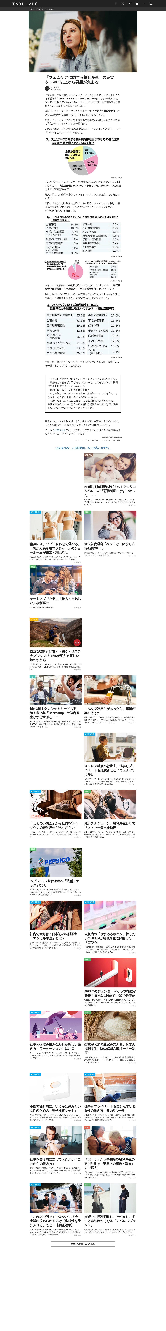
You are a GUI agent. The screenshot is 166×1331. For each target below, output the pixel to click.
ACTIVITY (34, 620)
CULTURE (88, 455)
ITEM (32, 677)
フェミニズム (79, 440)
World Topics (116, 440)
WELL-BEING (35, 513)
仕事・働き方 (95, 440)
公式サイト (60, 430)
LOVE (87, 1128)
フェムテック (106, 440)
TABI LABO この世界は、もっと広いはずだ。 (83, 448)
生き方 (87, 440)
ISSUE (87, 513)
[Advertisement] (83, 1295)
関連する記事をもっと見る (83, 1244)
